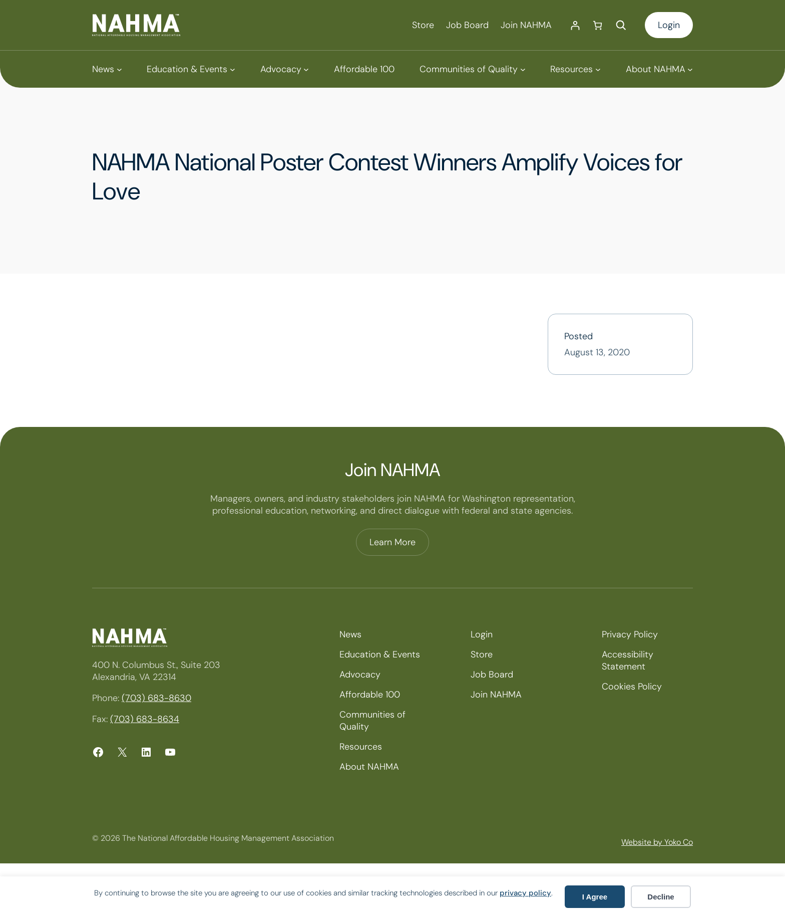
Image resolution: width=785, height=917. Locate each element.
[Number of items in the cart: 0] (597, 25)
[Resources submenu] (575, 69)
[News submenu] (107, 69)
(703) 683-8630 (156, 698)
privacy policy (525, 893)
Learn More (392, 542)
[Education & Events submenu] (191, 69)
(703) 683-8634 (144, 719)
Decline (660, 896)
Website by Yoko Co (657, 842)
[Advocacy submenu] (284, 69)
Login (669, 25)
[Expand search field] (621, 25)
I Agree (594, 896)
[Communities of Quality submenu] (472, 69)
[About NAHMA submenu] (659, 69)
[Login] (575, 25)
